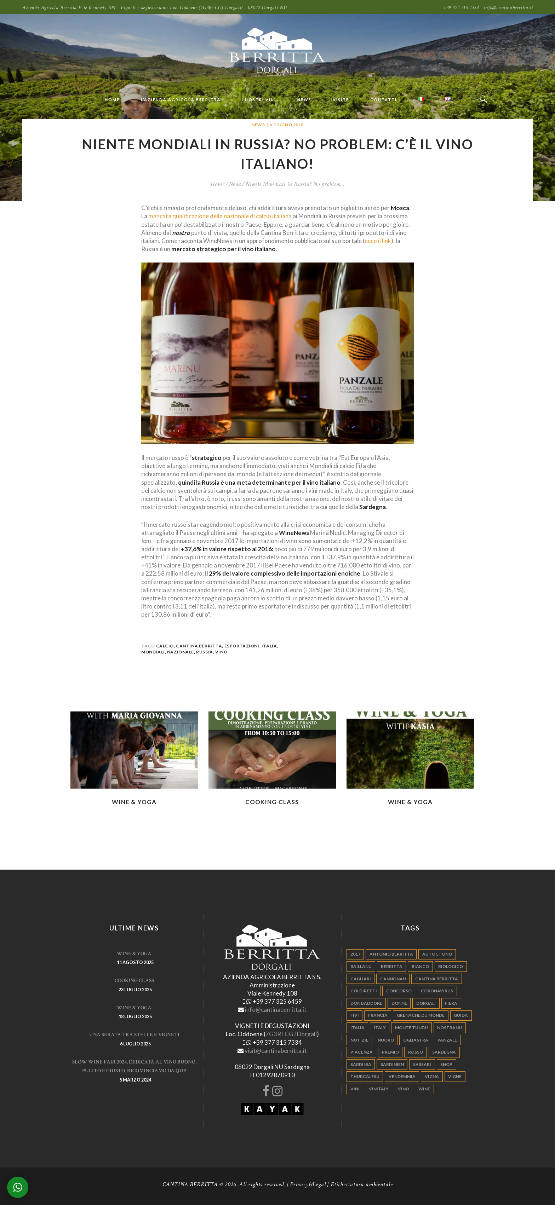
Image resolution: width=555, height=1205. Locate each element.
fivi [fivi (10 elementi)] (354, 1015)
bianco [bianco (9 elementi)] (420, 966)
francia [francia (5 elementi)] (378, 1015)
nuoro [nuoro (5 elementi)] (386, 1040)
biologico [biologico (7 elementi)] (450, 966)
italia (269, 645)
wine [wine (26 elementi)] (424, 1088)
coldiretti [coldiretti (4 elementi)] (363, 990)
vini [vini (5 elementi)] (355, 1088)
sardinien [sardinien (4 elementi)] (392, 1064)
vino (221, 652)
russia (204, 652)
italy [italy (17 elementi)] (380, 1027)
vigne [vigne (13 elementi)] (455, 1076)
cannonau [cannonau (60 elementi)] (393, 978)
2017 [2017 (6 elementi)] (355, 954)
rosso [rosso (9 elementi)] (415, 1052)
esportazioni (241, 645)
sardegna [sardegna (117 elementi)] (444, 1052)
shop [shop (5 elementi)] (446, 1064)
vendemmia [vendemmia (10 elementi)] (402, 1076)
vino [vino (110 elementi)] (403, 1088)
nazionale (180, 652)
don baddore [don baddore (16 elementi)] (366, 1003)
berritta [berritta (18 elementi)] (391, 966)
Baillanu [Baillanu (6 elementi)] (361, 966)
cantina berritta (199, 645)
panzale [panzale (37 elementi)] (447, 1040)
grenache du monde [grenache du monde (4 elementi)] (421, 1015)
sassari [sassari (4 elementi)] (422, 1064)
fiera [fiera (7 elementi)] (451, 1003)
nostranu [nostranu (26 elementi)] (449, 1027)
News (258, 124)
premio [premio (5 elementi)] (390, 1052)
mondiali (153, 652)
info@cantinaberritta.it (276, 1009)
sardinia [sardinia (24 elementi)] (360, 1064)
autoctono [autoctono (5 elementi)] (437, 954)
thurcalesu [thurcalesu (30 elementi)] (364, 1076)
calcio (165, 645)
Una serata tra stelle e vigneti (134, 1034)
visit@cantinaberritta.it (276, 1050)
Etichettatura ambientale (362, 1184)
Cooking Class (272, 802)
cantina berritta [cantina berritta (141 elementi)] (436, 978)
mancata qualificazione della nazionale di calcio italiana (220, 216)
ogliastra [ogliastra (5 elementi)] (415, 1040)
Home (217, 184)
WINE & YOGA (134, 802)
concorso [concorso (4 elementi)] (399, 990)
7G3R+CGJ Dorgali (291, 1034)
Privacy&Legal (308, 1184)
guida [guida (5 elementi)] (461, 1015)
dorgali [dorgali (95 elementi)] (426, 1003)
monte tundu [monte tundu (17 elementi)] (411, 1027)
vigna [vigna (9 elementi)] (432, 1076)
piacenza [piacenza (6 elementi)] (361, 1052)
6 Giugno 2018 (286, 124)
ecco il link (378, 240)
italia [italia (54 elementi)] (357, 1027)
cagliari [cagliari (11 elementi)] (360, 978)
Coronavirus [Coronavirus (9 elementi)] (437, 990)
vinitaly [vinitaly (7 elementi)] (379, 1088)
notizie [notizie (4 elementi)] (359, 1040)
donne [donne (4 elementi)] (399, 1003)
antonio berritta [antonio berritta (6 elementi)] (391, 954)
